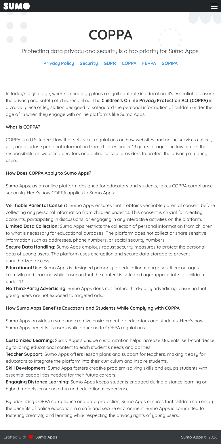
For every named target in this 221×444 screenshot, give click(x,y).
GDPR (110, 63)
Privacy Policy (58, 63)
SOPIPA (170, 63)
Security (89, 63)
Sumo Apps (46, 437)
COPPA (129, 63)
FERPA (149, 63)
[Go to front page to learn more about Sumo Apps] (53, 6)
